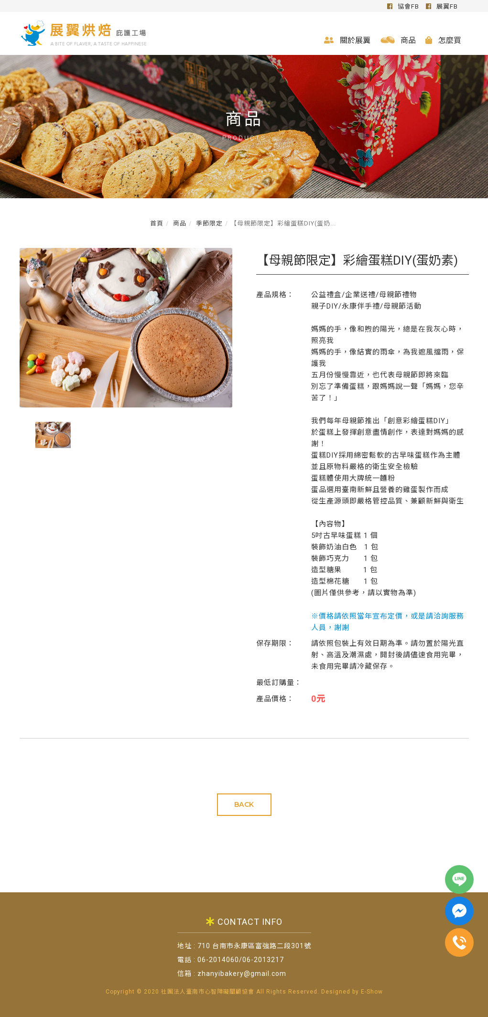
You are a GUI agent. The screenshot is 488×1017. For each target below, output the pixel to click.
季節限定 (208, 223)
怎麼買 (443, 40)
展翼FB (442, 6)
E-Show (372, 992)
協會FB (403, 6)
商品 (398, 40)
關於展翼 (347, 40)
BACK (244, 804)
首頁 (156, 223)
